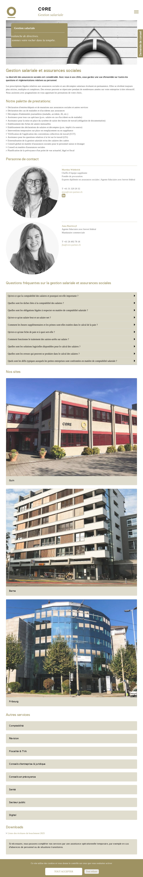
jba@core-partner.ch (71, 255)
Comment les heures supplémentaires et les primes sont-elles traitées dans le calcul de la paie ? (71, 324)
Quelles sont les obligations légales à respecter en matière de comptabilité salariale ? (71, 310)
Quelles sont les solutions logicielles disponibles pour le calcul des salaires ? (71, 346)
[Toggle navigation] (136, 12)
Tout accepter (63, 871)
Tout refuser (92, 871)
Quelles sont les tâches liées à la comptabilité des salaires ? (71, 303)
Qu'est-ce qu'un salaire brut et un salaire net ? (71, 317)
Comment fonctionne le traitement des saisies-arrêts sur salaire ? (71, 339)
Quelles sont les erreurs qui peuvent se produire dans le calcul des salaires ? (71, 353)
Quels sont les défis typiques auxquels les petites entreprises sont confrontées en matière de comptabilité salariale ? (71, 361)
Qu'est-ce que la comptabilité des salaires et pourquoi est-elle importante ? (71, 295)
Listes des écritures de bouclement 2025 (26, 833)
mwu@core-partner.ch (72, 202)
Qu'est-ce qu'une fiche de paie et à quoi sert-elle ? (71, 332)
